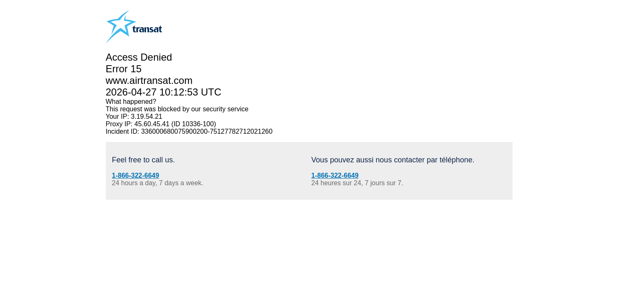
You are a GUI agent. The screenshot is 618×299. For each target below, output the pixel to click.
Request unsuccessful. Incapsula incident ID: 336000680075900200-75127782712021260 (309, 149)
